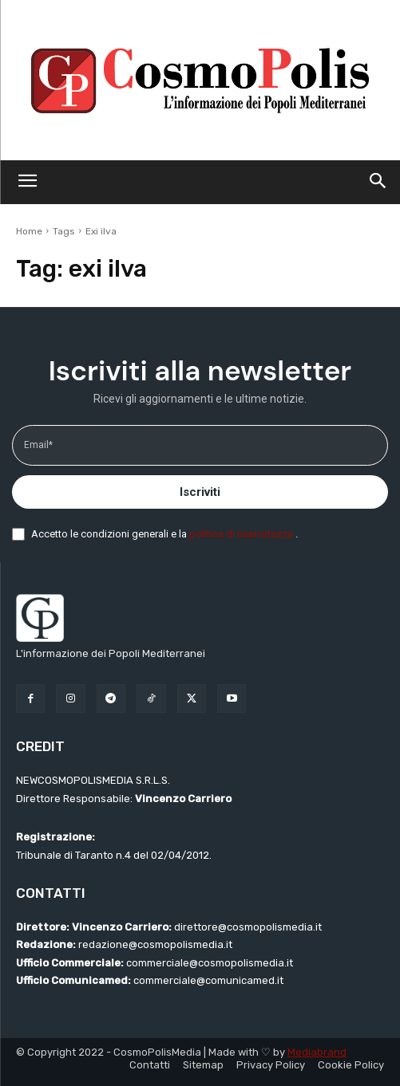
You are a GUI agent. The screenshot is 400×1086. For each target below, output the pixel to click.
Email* (38, 445)
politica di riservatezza (242, 534)
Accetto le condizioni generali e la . (164, 534)
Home (29, 231)
